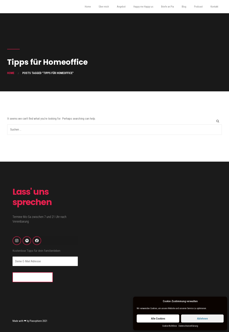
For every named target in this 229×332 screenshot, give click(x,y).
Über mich (104, 6)
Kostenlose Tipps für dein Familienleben (36, 250)
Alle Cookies (158, 318)
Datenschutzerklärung (188, 326)
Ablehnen (202, 318)
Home (88, 6)
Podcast (198, 6)
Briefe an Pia (167, 6)
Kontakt (214, 6)
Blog (184, 6)
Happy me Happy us (143, 6)
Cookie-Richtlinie (169, 326)
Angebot (121, 6)
